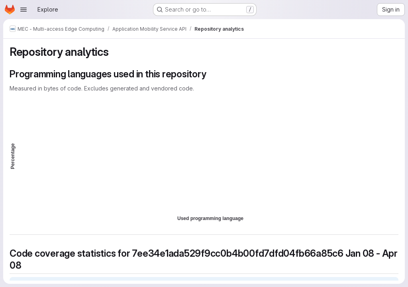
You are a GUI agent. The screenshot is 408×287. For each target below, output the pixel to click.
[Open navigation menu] (23, 9)
